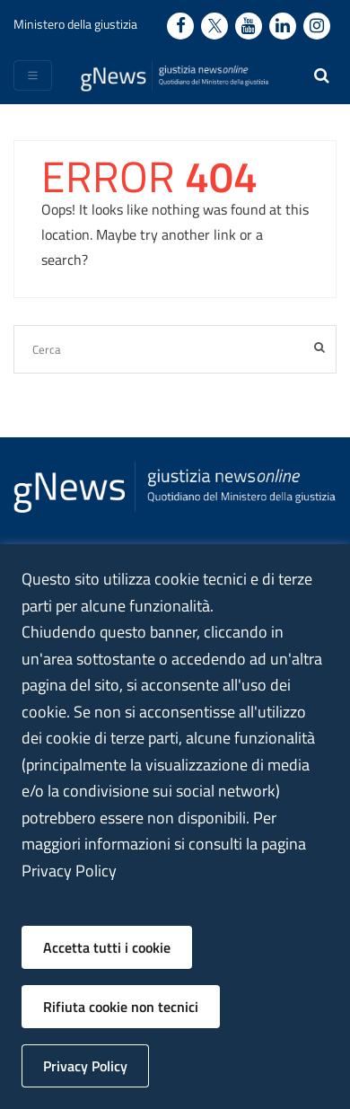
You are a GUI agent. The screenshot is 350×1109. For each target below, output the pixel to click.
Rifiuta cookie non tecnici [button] (120, 1006)
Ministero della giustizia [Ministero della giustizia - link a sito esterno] (75, 23)
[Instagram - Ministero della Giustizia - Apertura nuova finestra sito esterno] (316, 26)
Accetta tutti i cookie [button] (107, 947)
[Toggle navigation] (32, 75)
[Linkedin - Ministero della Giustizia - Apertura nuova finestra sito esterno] (282, 26)
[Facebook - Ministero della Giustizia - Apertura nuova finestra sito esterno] (180, 26)
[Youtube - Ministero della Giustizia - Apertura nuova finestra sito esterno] (248, 26)
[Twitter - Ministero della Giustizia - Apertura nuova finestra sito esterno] (214, 26)
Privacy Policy (85, 1066)
